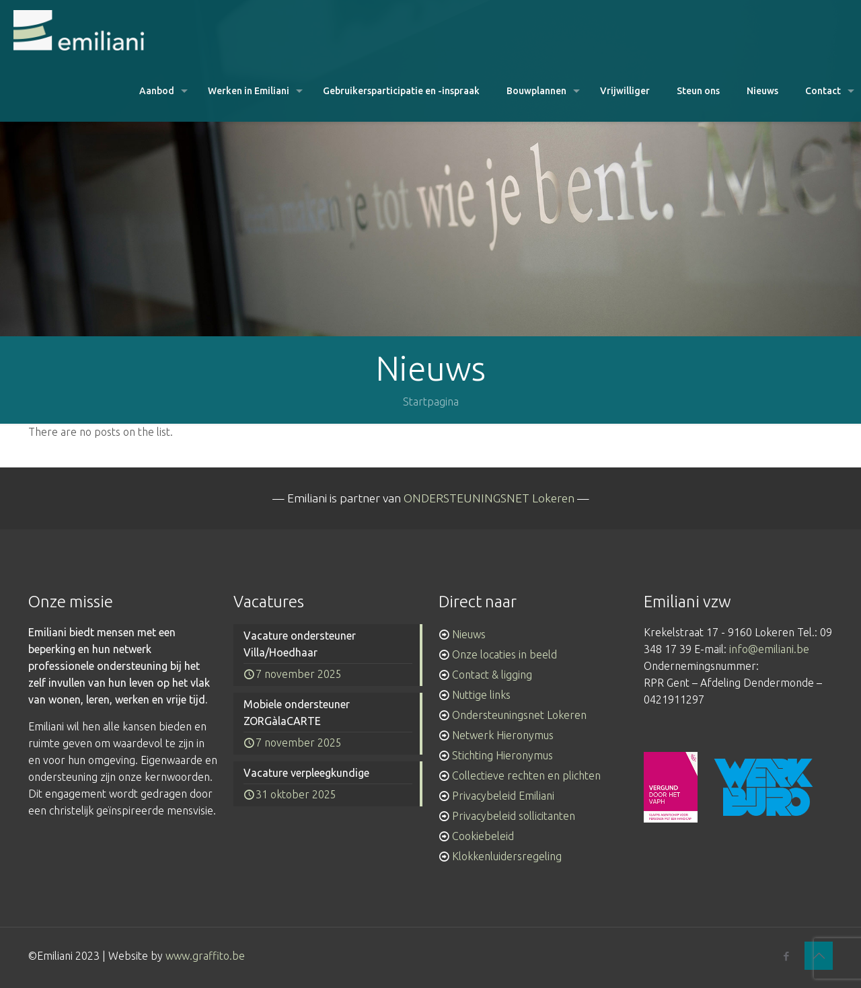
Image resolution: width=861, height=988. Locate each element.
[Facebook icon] (786, 956)
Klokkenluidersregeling (507, 856)
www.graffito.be (205, 956)
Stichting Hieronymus (502, 755)
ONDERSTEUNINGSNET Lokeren (489, 498)
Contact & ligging (492, 675)
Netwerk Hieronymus (503, 735)
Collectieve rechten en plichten (526, 775)
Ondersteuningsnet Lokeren (519, 715)
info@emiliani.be (769, 649)
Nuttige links (481, 695)
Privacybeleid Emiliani (503, 796)
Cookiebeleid (483, 836)
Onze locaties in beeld (504, 654)
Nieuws (469, 634)
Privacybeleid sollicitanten (513, 816)
